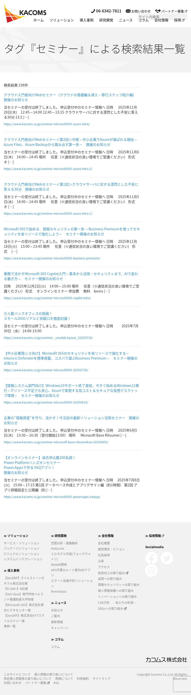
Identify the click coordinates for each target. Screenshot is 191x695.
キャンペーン (60, 628)
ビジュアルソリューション (21, 554)
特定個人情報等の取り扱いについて (27, 679)
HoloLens (57, 548)
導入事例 (87, 19)
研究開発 (106, 19)
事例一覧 (10, 626)
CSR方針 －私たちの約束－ (117, 602)
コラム (143, 19)
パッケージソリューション (22, 548)
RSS (56, 683)
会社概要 (104, 543)
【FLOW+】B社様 (16, 588)
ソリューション (61, 19)
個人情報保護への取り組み (116, 590)
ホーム (38, 19)
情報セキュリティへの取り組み (119, 584)
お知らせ (57, 610)
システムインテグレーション (23, 559)
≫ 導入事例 (11, 570)
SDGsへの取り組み (112, 608)
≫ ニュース (58, 603)
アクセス (104, 567)
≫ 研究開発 (59, 535)
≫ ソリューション (16, 535)
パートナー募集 (171, 11)
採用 (179, 19)
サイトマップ (101, 679)
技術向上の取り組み (113, 573)
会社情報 (161, 19)
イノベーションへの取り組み (117, 596)
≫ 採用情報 (154, 535)
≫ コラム (57, 639)
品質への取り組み (110, 578)
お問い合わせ (138, 11)
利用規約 (83, 679)
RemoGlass (59, 591)
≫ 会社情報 (106, 535)
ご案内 (55, 616)
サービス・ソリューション (22, 543)
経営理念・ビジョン (111, 549)
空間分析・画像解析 (64, 543)
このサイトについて (17, 674)
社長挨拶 (104, 555)
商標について (64, 679)
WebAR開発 (59, 564)
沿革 (101, 561)
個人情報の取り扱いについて (53, 674)
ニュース (126, 19)
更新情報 (57, 622)
